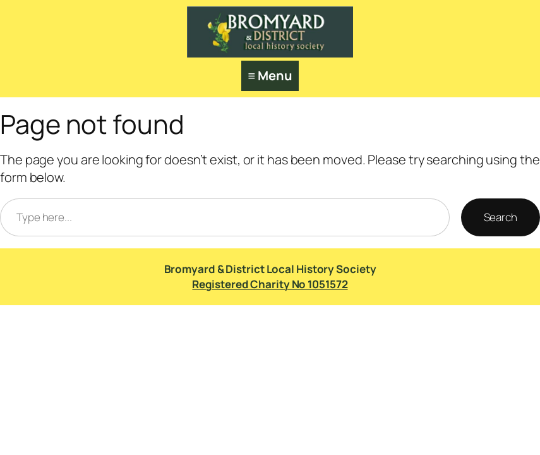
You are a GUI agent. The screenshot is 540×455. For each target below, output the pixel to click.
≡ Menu (270, 75)
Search (500, 217)
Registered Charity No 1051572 (269, 284)
